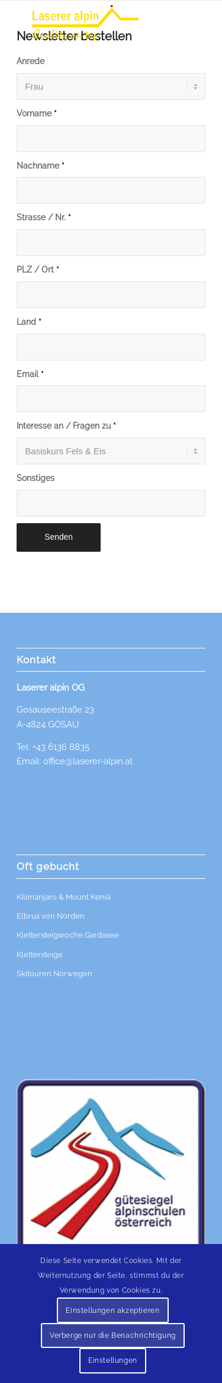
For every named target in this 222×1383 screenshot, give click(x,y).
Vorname (37, 113)
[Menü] (198, 24)
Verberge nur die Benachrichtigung (113, 1335)
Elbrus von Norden (51, 916)
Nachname (41, 165)
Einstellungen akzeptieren (112, 1310)
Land (29, 322)
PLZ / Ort (38, 269)
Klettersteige (40, 954)
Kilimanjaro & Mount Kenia (64, 897)
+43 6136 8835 (61, 747)
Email (30, 374)
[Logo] (92, 24)
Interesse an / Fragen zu (66, 426)
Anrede (30, 61)
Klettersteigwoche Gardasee (68, 935)
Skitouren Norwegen (54, 973)
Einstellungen (112, 1360)
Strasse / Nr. (44, 217)
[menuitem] (198, 24)
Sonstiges (35, 478)
